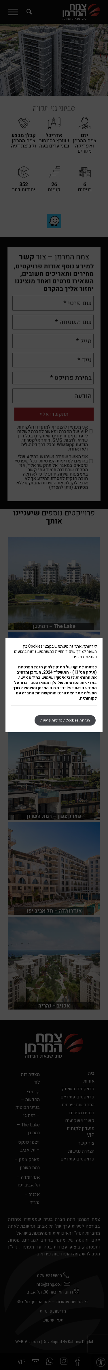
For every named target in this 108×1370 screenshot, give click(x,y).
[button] (101, 1363)
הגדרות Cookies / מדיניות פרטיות (65, 720)
